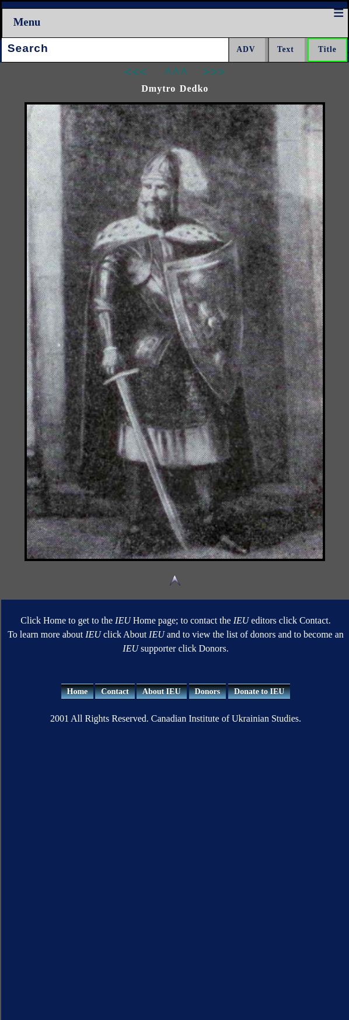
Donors (208, 691)
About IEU (161, 691)
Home (77, 691)
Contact (114, 691)
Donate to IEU (259, 691)
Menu (27, 22)
